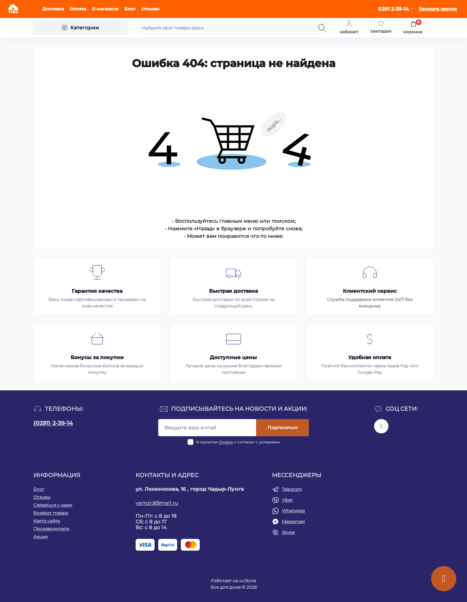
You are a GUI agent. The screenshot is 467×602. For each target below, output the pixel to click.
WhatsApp (293, 510)
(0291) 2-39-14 (53, 423)
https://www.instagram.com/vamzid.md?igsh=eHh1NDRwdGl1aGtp (381, 426)
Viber (287, 500)
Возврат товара (50, 513)
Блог (130, 8)
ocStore (247, 580)
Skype (288, 532)
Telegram (292, 489)
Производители (51, 528)
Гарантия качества (97, 291)
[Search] (321, 27)
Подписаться (282, 427)
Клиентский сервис (370, 291)
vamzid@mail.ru (157, 503)
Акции (40, 536)
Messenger (293, 521)
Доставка (53, 8)
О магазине (105, 8)
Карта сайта (46, 520)
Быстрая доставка (233, 291)
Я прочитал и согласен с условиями (238, 442)
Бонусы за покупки (97, 357)
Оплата (78, 8)
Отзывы (150, 8)
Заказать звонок (438, 8)
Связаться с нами (52, 505)
